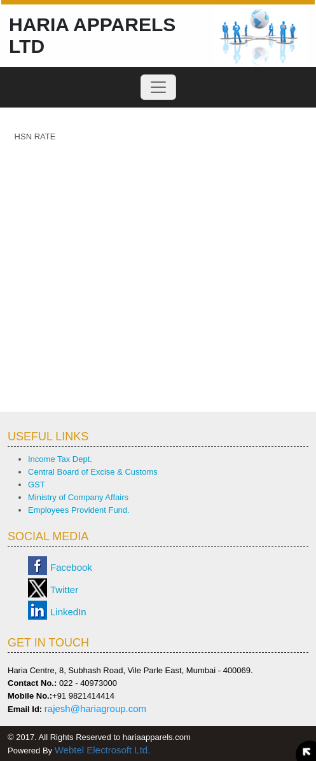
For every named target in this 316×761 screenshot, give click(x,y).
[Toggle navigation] (158, 87)
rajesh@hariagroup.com (95, 708)
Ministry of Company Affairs (78, 497)
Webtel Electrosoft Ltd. (103, 749)
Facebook (71, 567)
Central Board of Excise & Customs (93, 472)
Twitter (64, 589)
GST (36, 484)
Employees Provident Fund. (79, 510)
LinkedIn (68, 611)
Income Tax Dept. (60, 459)
